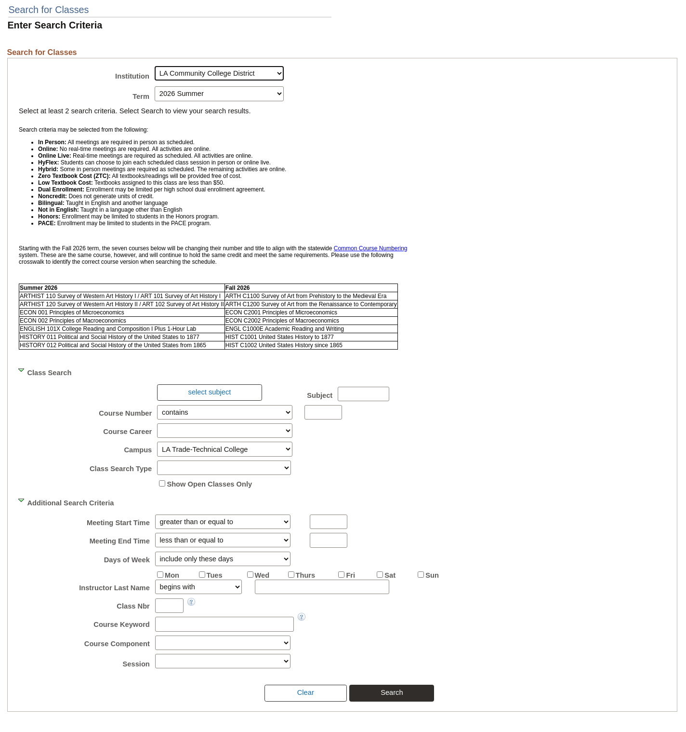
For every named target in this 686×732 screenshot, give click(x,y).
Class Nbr (133, 606)
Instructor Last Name (114, 588)
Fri (350, 575)
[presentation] (209, 392)
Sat (390, 575)
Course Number (125, 413)
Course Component (117, 644)
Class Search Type (121, 469)
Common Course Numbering (371, 248)
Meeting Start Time (118, 523)
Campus (138, 450)
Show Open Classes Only (209, 484)
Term (140, 96)
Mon (172, 575)
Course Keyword (121, 624)
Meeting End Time (120, 541)
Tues (215, 575)
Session (136, 664)
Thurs (306, 575)
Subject (319, 395)
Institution (132, 76)
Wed (262, 575)
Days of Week (127, 560)
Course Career (127, 431)
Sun (432, 575)
